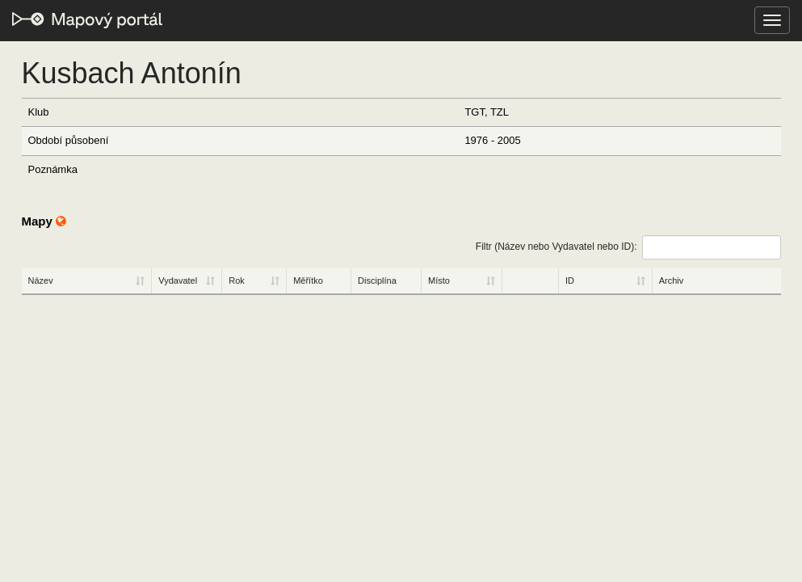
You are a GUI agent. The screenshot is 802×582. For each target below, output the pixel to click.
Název (40, 280)
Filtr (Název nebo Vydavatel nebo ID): (628, 247)
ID (569, 280)
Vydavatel (177, 280)
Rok (237, 280)
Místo (439, 280)
